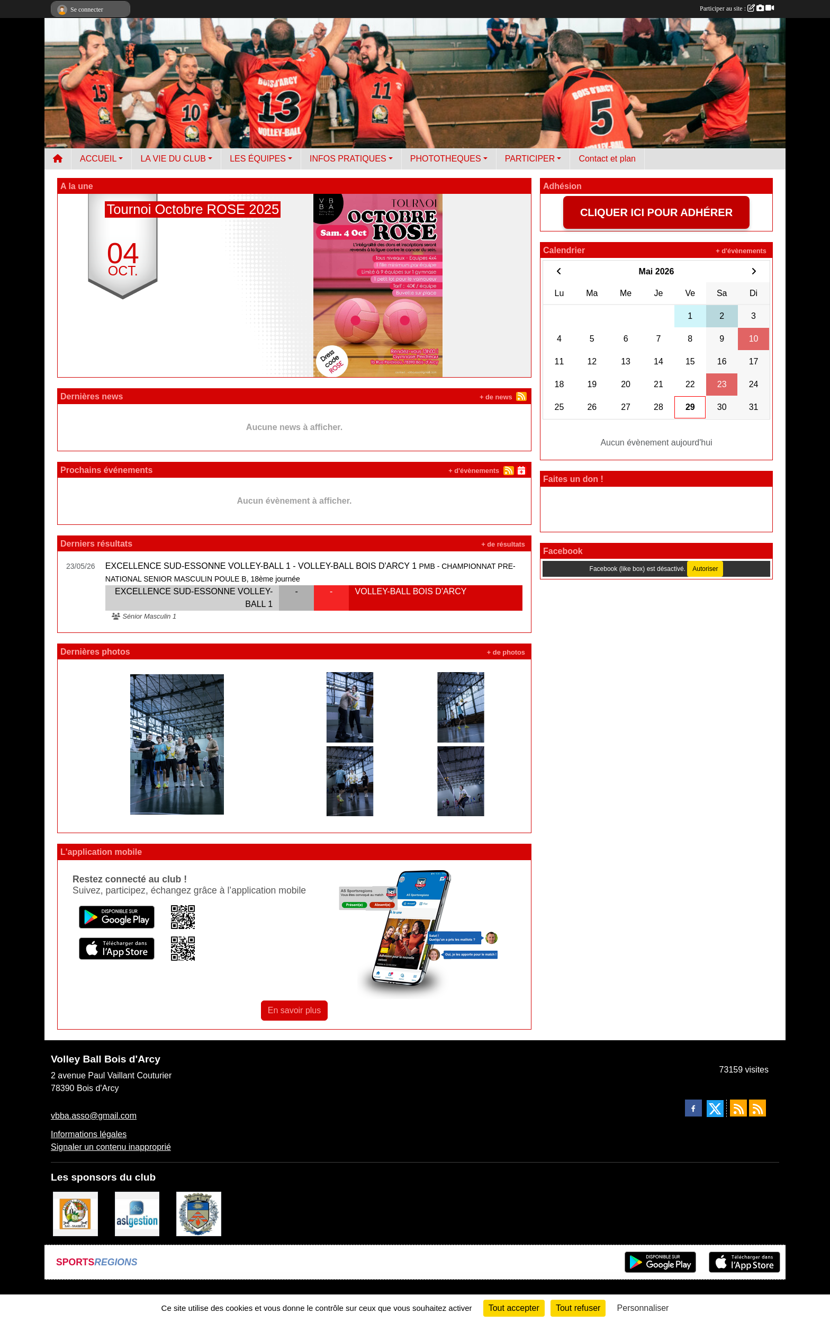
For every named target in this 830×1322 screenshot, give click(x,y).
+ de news (496, 397)
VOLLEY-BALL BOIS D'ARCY (411, 591)
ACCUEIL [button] (98, 158)
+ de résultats (503, 544)
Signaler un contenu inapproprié (111, 1146)
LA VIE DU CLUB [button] (173, 158)
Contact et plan (607, 158)
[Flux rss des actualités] (738, 1108)
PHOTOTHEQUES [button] (445, 158)
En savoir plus (294, 1010)
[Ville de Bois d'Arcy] (198, 1213)
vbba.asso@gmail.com (94, 1115)
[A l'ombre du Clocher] (75, 1213)
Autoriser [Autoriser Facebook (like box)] (705, 569)
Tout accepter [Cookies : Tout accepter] (514, 1307)
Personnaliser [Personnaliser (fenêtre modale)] (643, 1307)
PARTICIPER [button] (530, 158)
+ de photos (506, 652)
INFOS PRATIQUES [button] (348, 158)
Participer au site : (737, 8)
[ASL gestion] (137, 1213)
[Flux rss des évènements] (757, 1108)
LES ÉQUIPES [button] (258, 158)
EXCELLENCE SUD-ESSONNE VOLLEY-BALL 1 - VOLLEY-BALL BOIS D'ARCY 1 (261, 565)
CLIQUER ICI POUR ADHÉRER (656, 212)
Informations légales (89, 1134)
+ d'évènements (473, 471)
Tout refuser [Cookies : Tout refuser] (578, 1307)
